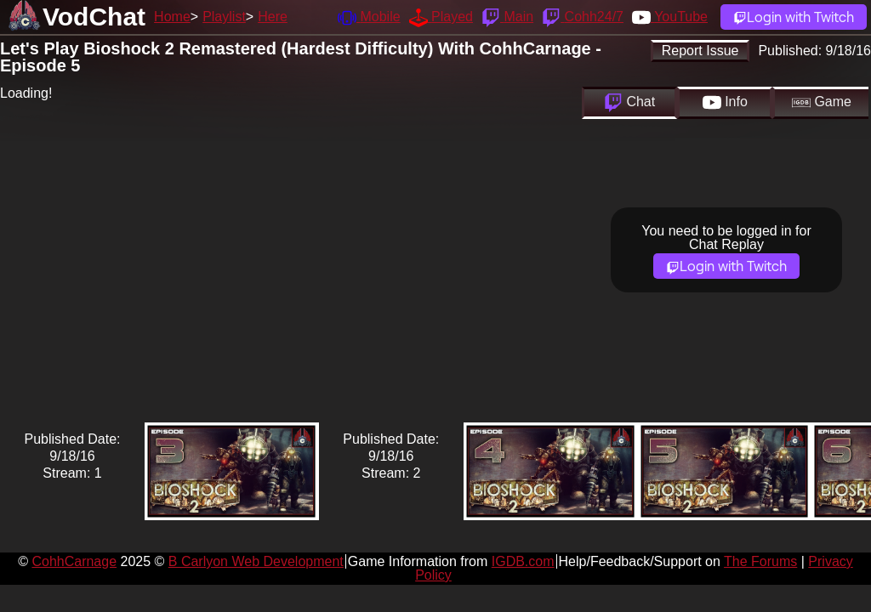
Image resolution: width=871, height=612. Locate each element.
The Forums (760, 561)
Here (272, 16)
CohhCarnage (74, 561)
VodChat (94, 17)
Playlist (224, 16)
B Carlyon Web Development (256, 561)
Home (172, 16)
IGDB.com (523, 561)
